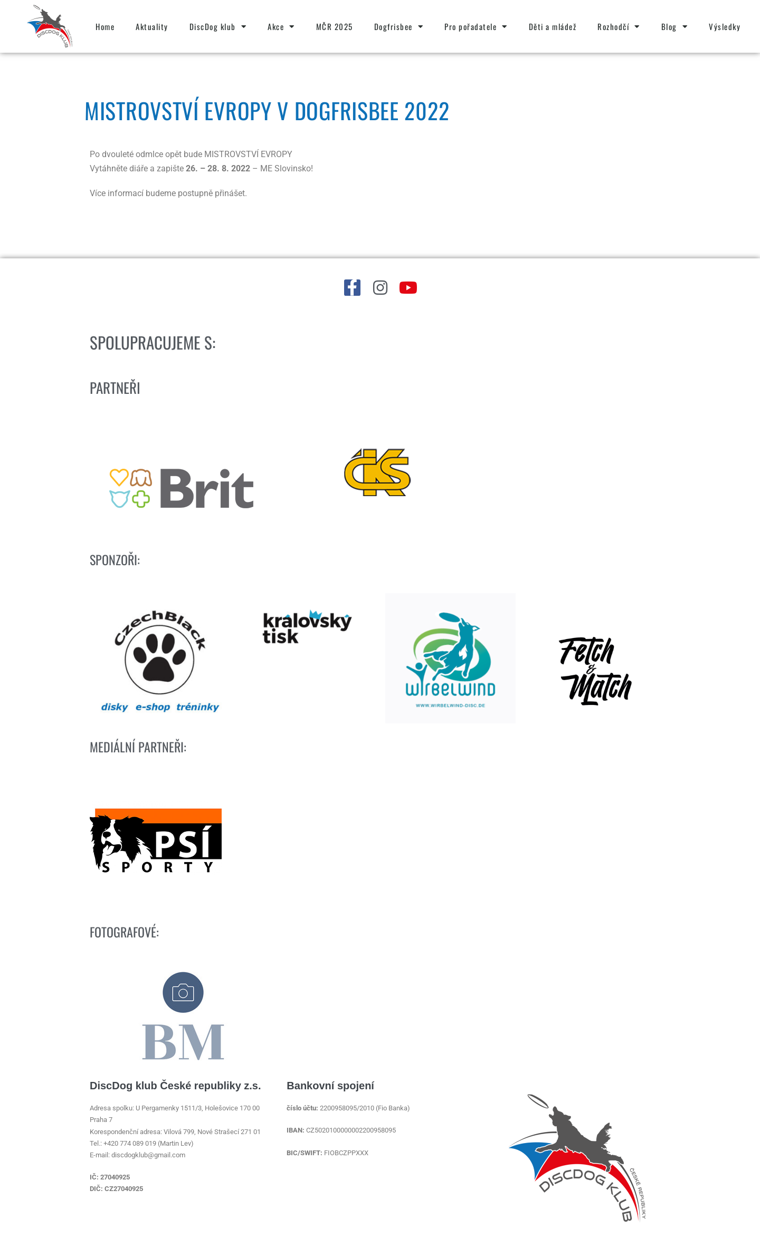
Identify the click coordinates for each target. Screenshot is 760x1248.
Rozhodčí (618, 26)
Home (105, 26)
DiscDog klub (218, 26)
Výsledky (724, 26)
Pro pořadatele (476, 26)
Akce (281, 26)
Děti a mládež (553, 26)
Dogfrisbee (399, 26)
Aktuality (152, 26)
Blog (674, 26)
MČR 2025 (334, 26)
